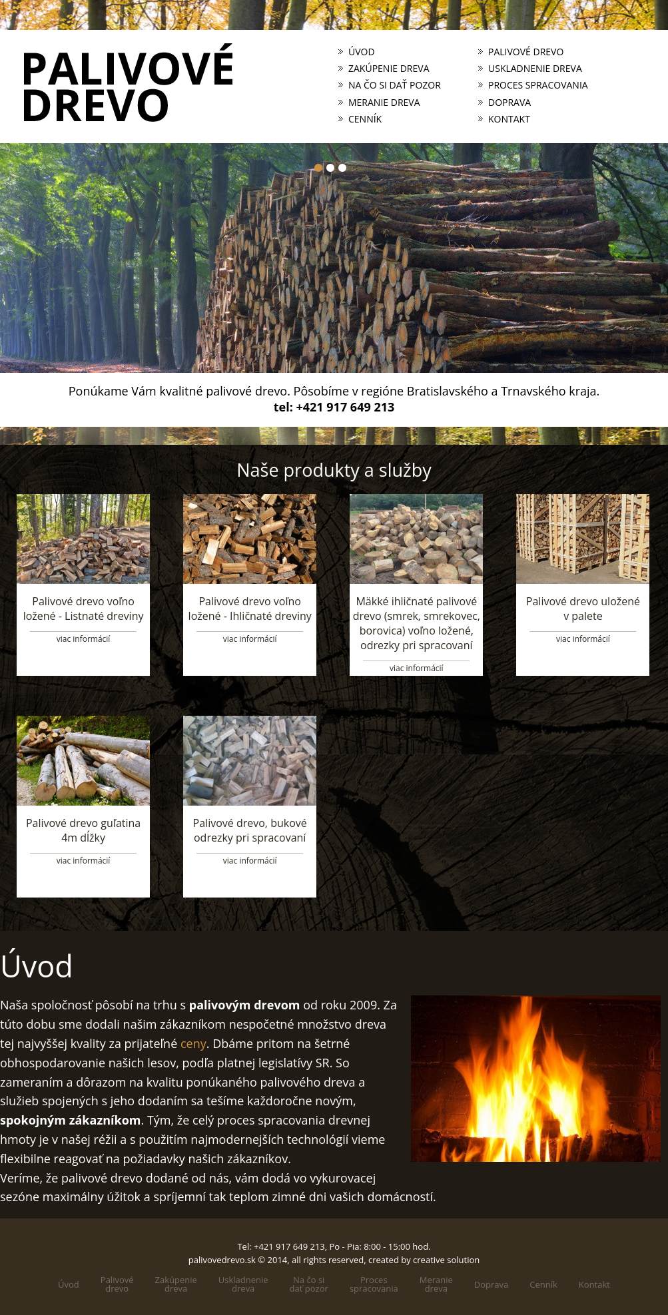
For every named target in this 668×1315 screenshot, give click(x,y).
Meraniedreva (436, 1284)
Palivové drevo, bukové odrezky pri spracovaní (250, 830)
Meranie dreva (384, 103)
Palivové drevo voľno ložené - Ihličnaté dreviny (250, 608)
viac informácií (84, 639)
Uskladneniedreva (243, 1284)
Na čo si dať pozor (394, 85)
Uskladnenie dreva (535, 69)
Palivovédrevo (117, 1284)
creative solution (446, 1260)
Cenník (365, 119)
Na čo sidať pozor (309, 1284)
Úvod (361, 52)
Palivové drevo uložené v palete (583, 608)
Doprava (509, 103)
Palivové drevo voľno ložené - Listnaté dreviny (83, 608)
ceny (193, 1043)
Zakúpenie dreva (389, 69)
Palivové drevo (525, 52)
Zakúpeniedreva (176, 1284)
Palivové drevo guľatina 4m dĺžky (83, 830)
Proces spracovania (538, 85)
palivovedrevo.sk (222, 1260)
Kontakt (509, 119)
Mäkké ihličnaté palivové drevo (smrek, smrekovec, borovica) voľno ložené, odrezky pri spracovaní (416, 623)
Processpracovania (374, 1284)
